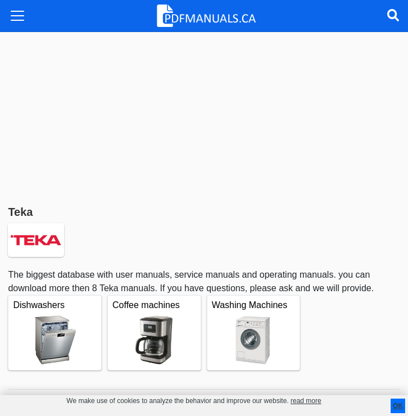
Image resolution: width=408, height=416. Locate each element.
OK (398, 406)
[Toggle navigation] (17, 15)
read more (306, 401)
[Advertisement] (204, 116)
